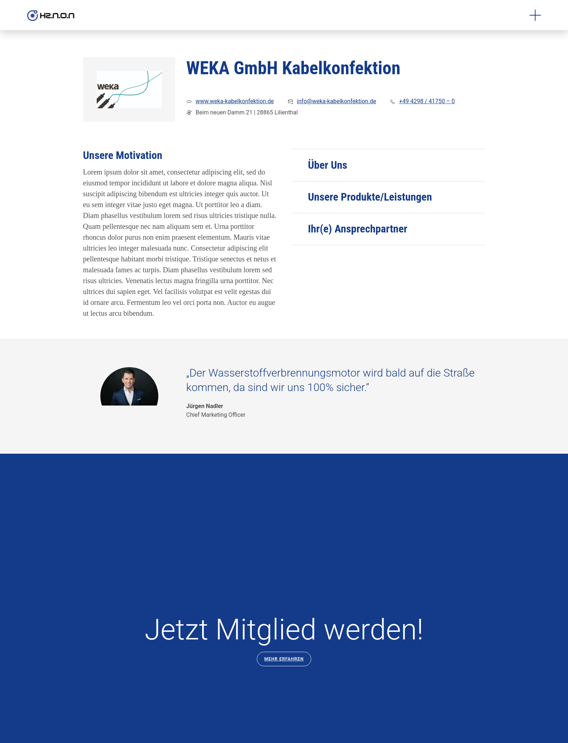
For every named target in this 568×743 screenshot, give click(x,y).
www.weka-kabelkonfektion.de (235, 101)
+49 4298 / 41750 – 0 (427, 101)
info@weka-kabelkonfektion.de (336, 101)
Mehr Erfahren (284, 659)
